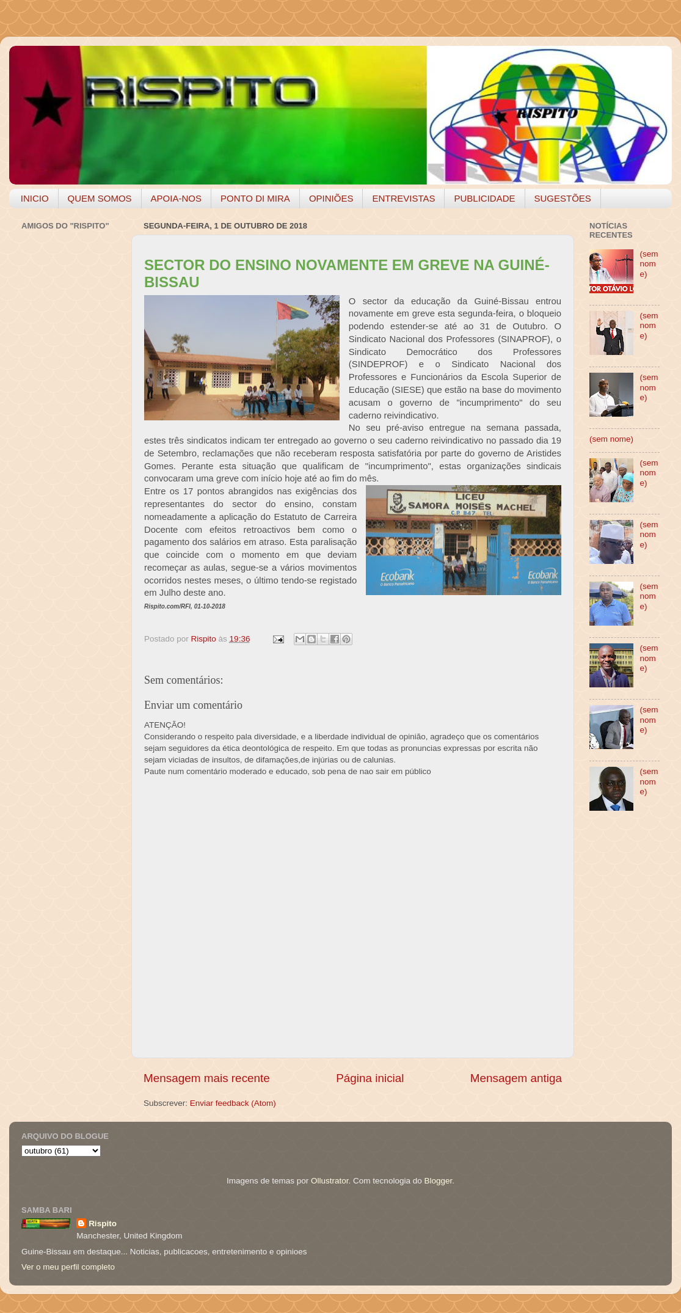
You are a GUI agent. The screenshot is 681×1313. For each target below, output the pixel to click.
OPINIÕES (331, 198)
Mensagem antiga (516, 1078)
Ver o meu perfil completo (68, 1266)
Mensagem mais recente (207, 1078)
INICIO (35, 198)
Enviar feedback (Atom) (233, 1103)
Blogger (438, 1180)
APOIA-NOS (176, 198)
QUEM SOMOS (100, 198)
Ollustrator (330, 1180)
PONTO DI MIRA (255, 198)
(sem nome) (648, 263)
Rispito (103, 1223)
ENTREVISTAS (403, 198)
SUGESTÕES (562, 198)
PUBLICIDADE (484, 198)
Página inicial (370, 1078)
